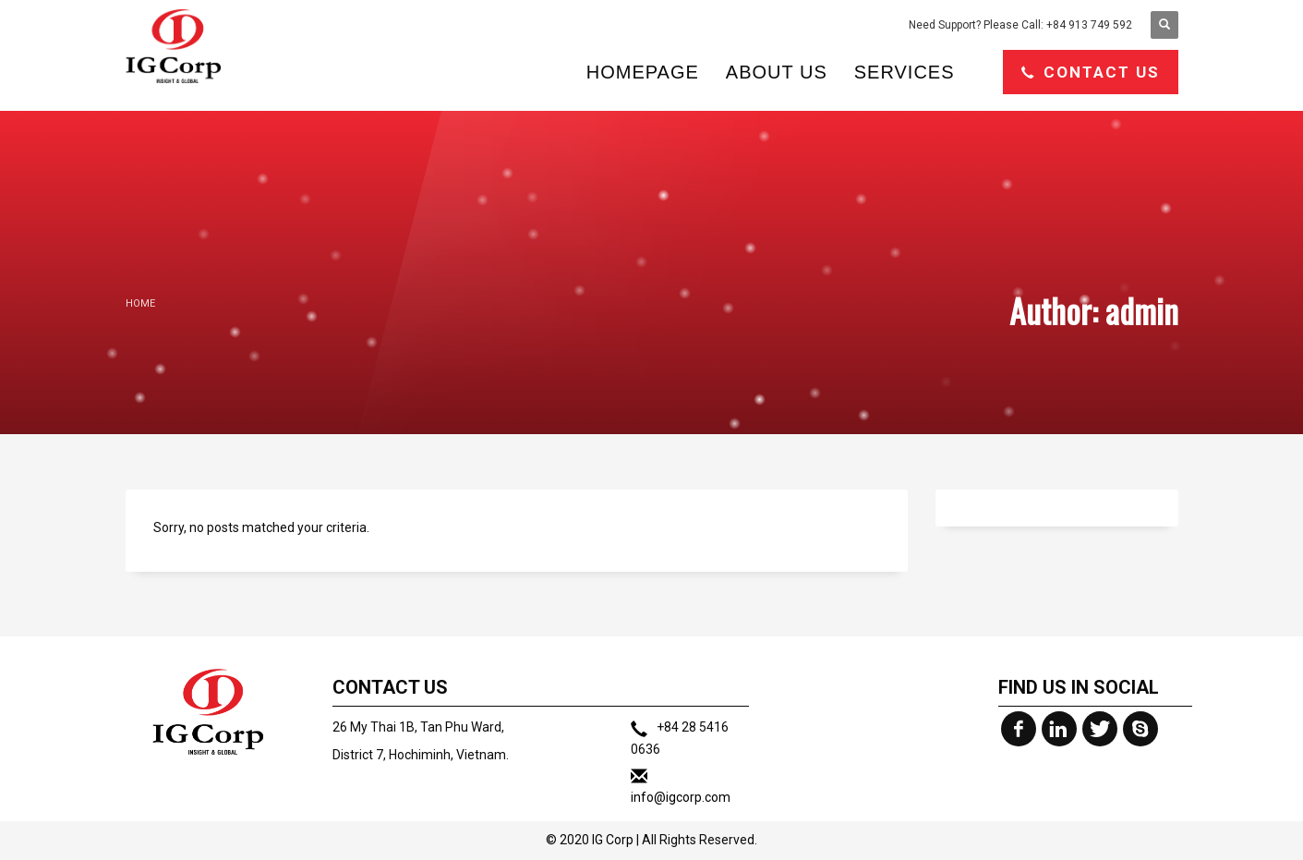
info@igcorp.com (680, 797)
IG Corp (612, 839)
